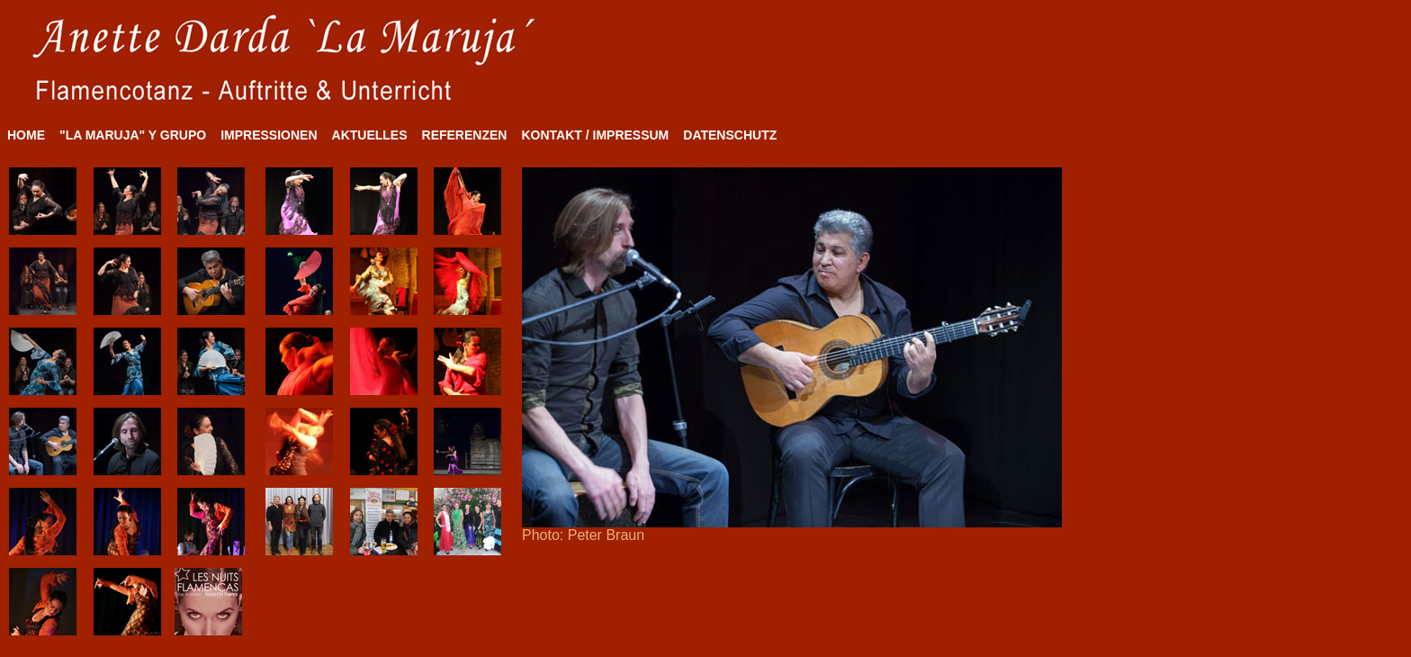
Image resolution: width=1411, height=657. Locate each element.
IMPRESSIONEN (268, 135)
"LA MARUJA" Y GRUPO (132, 135)
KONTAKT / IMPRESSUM (595, 135)
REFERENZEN (465, 135)
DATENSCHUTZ (730, 135)
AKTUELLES (370, 135)
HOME (26, 135)
